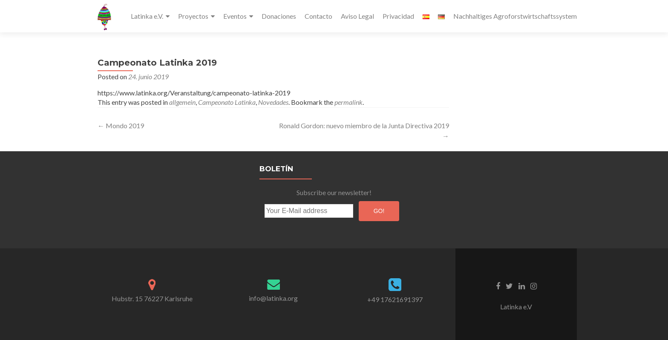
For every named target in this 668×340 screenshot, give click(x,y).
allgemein (182, 102)
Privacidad (398, 16)
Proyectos (193, 16)
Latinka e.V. (147, 16)
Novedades (273, 102)
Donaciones (279, 16)
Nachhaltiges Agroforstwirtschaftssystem (515, 16)
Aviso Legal (357, 16)
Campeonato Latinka (227, 102)
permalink (348, 102)
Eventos (235, 16)
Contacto (318, 16)
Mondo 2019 (121, 125)
